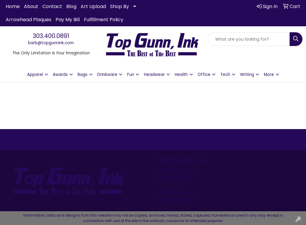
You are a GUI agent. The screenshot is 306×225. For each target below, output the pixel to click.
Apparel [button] (35, 74)
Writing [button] (247, 74)
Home (13, 6)
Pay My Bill (68, 19)
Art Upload (93, 6)
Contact (52, 6)
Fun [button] (130, 74)
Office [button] (204, 74)
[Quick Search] (248, 39)
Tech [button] (225, 74)
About (31, 6)
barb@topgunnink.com (51, 43)
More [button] (269, 74)
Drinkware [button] (107, 74)
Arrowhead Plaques (28, 19)
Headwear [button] (154, 74)
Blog (71, 6)
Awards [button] (60, 74)
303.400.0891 (51, 36)
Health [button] (181, 74)
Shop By (119, 6)
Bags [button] (82, 74)
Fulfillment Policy (103, 19)
